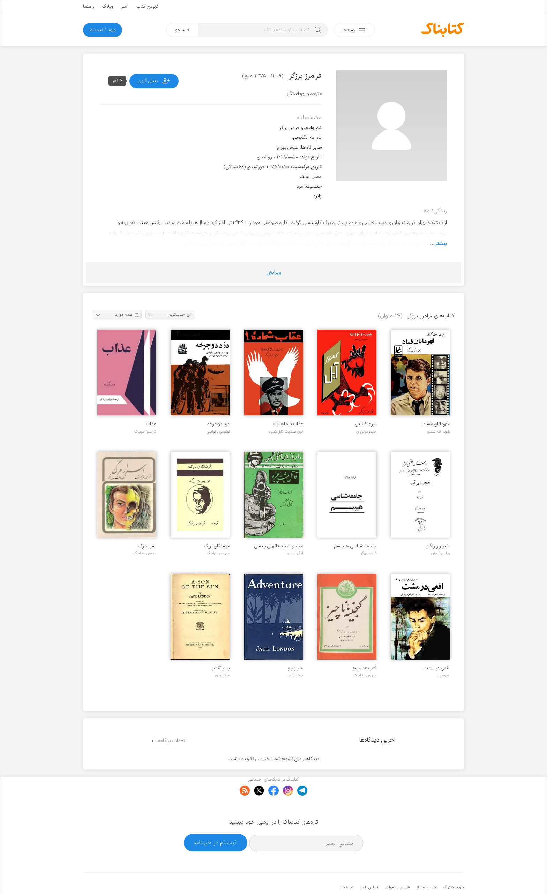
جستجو (182, 29)
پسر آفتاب (220, 668)
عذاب (151, 424)
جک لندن (296, 675)
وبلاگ (107, 6)
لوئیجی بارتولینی (218, 431)
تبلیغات (347, 866)
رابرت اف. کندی (438, 431)
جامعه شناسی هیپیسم (355, 546)
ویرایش (273, 272)
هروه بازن (443, 675)
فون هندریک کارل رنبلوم (286, 431)
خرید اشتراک (453, 866)
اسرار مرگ (147, 546)
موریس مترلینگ (218, 553)
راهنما (88, 6)
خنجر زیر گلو (438, 546)
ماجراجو (295, 668)
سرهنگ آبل (365, 424)
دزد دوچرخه (218, 424)
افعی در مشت (437, 668)
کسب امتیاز (426, 866)
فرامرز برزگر (368, 553)
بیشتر (441, 243)
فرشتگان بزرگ (217, 546)
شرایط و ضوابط (397, 866)
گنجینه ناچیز (364, 668)
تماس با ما (369, 866)
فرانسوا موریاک (145, 431)
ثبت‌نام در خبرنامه (215, 821)
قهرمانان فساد (436, 424)
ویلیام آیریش (440, 553)
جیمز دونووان (366, 431)
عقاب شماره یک (288, 424)
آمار (124, 6)
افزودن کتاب (147, 6)
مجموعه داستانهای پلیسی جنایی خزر (278, 546)
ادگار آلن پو (295, 553)
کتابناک (427, 877)
